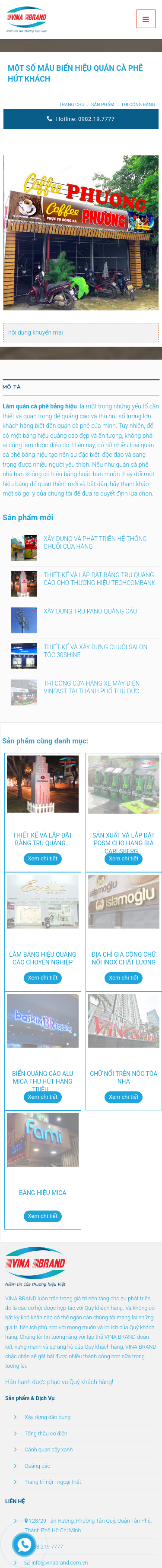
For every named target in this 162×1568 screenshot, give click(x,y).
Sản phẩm (102, 104)
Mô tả (11, 387)
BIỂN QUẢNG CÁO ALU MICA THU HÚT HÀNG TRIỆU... (42, 1081)
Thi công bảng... (140, 104)
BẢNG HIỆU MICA (42, 1192)
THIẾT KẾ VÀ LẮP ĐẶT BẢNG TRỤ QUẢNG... (43, 839)
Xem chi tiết (42, 858)
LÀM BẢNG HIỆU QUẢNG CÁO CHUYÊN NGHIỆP (42, 958)
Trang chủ (71, 104)
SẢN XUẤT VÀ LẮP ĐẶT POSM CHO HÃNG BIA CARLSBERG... (123, 843)
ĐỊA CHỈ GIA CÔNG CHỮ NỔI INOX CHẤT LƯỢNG (124, 958)
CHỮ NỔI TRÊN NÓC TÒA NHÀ (123, 1077)
